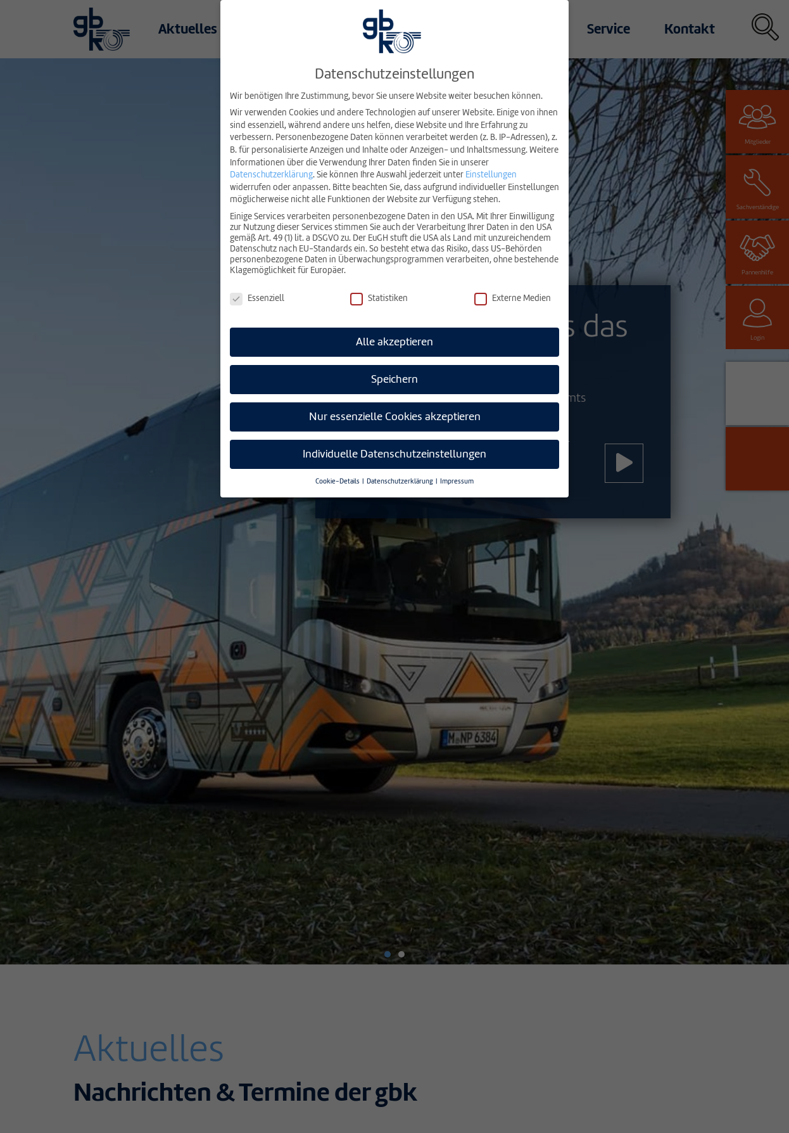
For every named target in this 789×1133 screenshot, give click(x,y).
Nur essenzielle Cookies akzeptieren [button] (395, 416)
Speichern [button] (394, 379)
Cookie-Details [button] (338, 481)
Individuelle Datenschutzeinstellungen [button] (394, 454)
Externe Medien (512, 298)
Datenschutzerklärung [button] (400, 481)
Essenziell (257, 298)
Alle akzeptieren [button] (394, 342)
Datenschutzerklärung (271, 174)
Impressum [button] (457, 481)
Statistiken (379, 298)
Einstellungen (491, 174)
